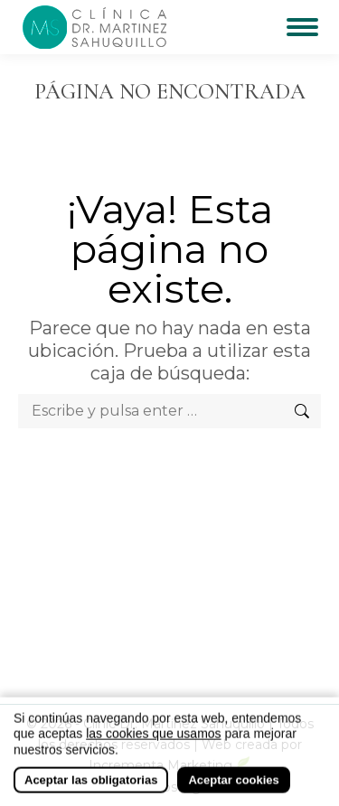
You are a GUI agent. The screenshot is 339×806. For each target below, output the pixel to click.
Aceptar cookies (233, 788)
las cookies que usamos (153, 742)
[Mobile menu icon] (302, 27)
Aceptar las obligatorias (90, 788)
